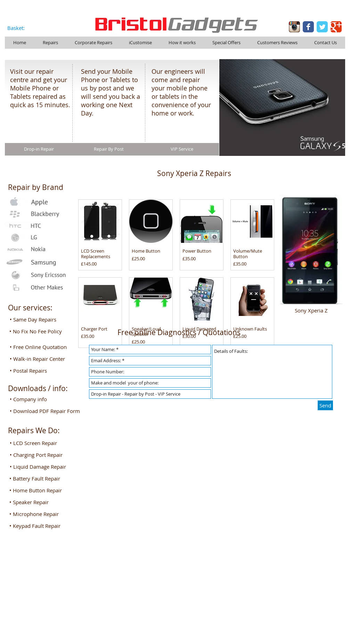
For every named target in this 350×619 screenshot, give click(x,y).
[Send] (325, 405)
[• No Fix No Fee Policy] (36, 331)
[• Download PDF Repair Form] (46, 411)
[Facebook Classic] (308, 26)
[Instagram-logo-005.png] (294, 26)
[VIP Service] (182, 149)
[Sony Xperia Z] (311, 310)
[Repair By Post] (109, 149)
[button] (37, 443)
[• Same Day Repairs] (37, 319)
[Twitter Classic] (322, 26)
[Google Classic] (336, 26)
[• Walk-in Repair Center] (40, 359)
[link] (20, 28)
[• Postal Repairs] (37, 370)
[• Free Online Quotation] (40, 347)
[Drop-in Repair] (39, 149)
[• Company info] (37, 399)
